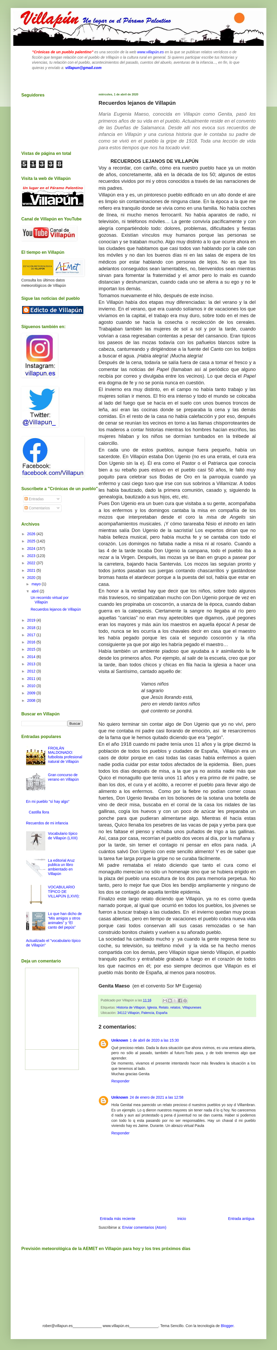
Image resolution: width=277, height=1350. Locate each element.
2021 (31, 570)
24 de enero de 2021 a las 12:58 (157, 1097)
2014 (31, 657)
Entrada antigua (241, 1218)
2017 (31, 635)
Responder (120, 1081)
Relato (163, 1007)
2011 (31, 678)
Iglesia (152, 1007)
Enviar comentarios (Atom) (144, 1227)
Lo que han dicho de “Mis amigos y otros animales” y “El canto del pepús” (65, 920)
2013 (31, 664)
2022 (31, 563)
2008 (31, 700)
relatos (175, 1007)
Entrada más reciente (117, 1218)
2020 (31, 577)
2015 (31, 649)
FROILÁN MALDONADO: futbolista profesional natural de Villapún (65, 755)
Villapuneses (191, 1007)
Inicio (181, 1218)
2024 (31, 548)
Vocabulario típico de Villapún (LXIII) (63, 835)
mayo (36, 584)
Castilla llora (39, 812)
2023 (31, 556)
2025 (31, 541)
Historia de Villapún (131, 1007)
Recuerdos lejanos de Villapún (56, 609)
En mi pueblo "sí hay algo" (48, 801)
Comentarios (37, 508)
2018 (31, 628)
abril (35, 591)
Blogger (227, 1326)
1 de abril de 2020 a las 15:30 (154, 1040)
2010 (31, 686)
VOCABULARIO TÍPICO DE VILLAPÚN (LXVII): (64, 891)
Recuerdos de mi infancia (47, 823)
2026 (31, 534)
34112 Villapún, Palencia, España (142, 1013)
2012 (31, 671)
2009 (31, 693)
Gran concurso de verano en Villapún (63, 777)
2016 (31, 642)
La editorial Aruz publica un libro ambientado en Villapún (61, 867)
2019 (31, 620)
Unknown (119, 1040)
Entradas (34, 499)
